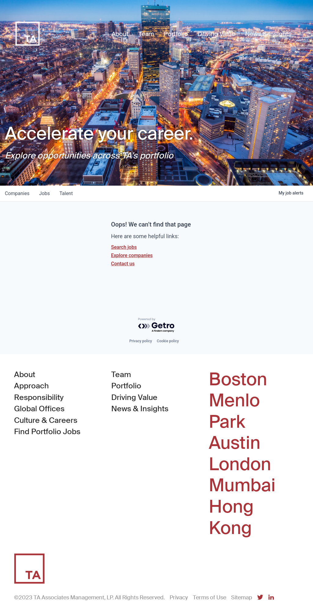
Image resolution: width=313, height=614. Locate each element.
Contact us (122, 264)
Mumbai (242, 485)
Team (121, 374)
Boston (238, 379)
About (24, 374)
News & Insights (139, 409)
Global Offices (39, 409)
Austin (234, 443)
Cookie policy (168, 341)
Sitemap (241, 597)
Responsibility (39, 397)
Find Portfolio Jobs (47, 431)
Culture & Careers (45, 420)
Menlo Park (234, 411)
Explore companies (132, 255)
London (240, 464)
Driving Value (134, 397)
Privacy (179, 597)
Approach (31, 386)
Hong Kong (231, 517)
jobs (44, 193)
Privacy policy (140, 341)
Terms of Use (209, 597)
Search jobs (124, 247)
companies (17, 193)
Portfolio (126, 386)
